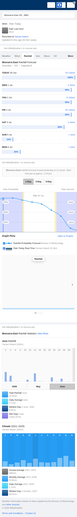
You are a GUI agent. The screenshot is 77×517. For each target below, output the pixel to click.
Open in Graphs (65, 236)
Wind (17, 56)
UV (55, 56)
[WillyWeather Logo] (7, 5)
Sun (38, 56)
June (62, 386)
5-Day (49, 181)
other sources (12, 504)
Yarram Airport (21, 36)
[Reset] (66, 15)
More (70, 56)
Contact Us (30, 513)
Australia (6, 65)
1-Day (28, 181)
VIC (16, 65)
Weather (6, 56)
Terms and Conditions (12, 513)
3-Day (38, 181)
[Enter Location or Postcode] (38, 15)
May (38, 386)
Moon (47, 56)
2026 (14, 386)
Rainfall (28, 56)
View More (42, 333)
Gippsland (26, 65)
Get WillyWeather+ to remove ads (20, 48)
